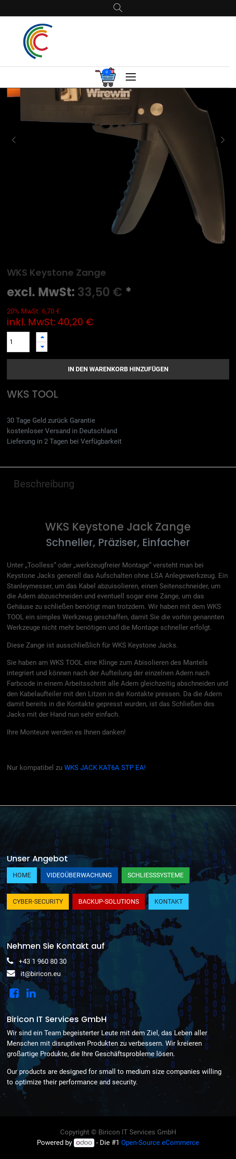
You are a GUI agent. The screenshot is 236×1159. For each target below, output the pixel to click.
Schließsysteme (156, 875)
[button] (14, 140)
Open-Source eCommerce (160, 1143)
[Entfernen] (41, 347)
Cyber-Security (38, 901)
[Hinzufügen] (41, 337)
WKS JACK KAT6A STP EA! (105, 768)
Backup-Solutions (108, 901)
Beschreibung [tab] (44, 484)
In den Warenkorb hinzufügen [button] (118, 369)
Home (22, 875)
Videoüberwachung (79, 875)
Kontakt (168, 901)
